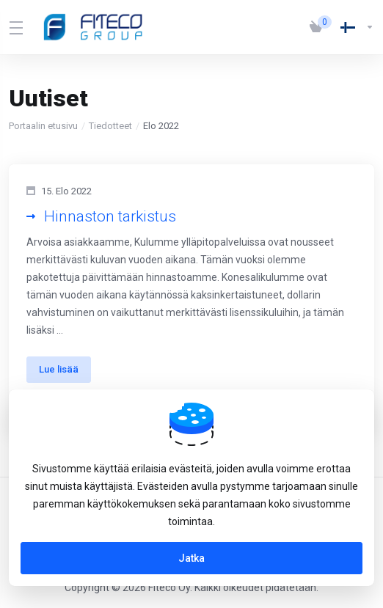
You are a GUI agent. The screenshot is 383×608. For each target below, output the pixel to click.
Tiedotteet (110, 125)
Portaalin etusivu (43, 125)
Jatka (191, 558)
